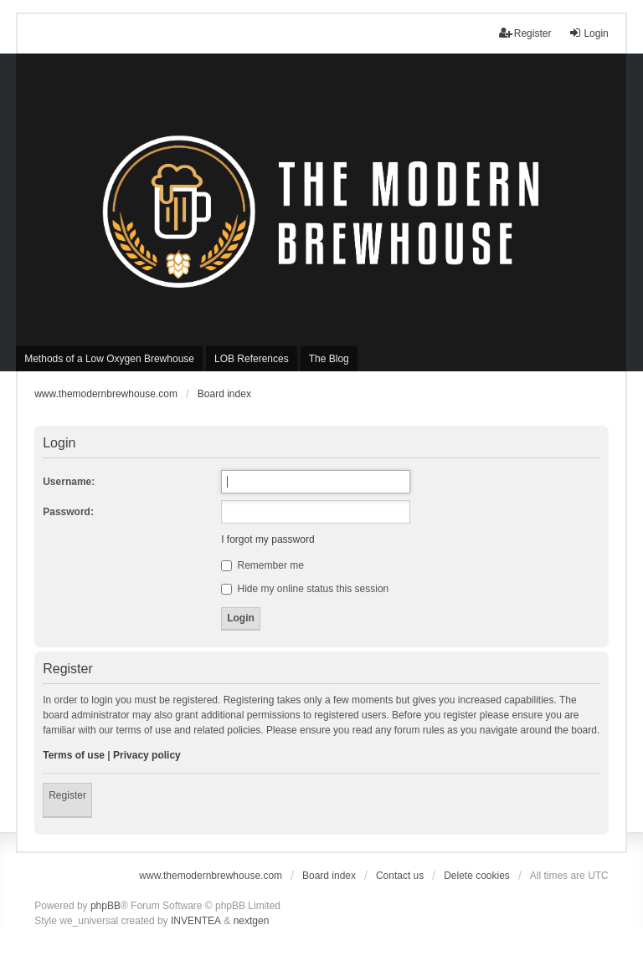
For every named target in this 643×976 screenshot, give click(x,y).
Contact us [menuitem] (400, 875)
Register (67, 795)
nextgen (252, 921)
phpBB (105, 906)
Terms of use (74, 755)
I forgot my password (267, 539)
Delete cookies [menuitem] (477, 875)
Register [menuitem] (525, 33)
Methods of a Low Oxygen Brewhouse (109, 359)
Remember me (262, 565)
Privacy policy (147, 755)
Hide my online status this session (304, 589)
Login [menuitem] (588, 33)
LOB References (251, 359)
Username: (69, 482)
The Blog (329, 359)
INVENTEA (196, 921)
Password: (68, 512)
